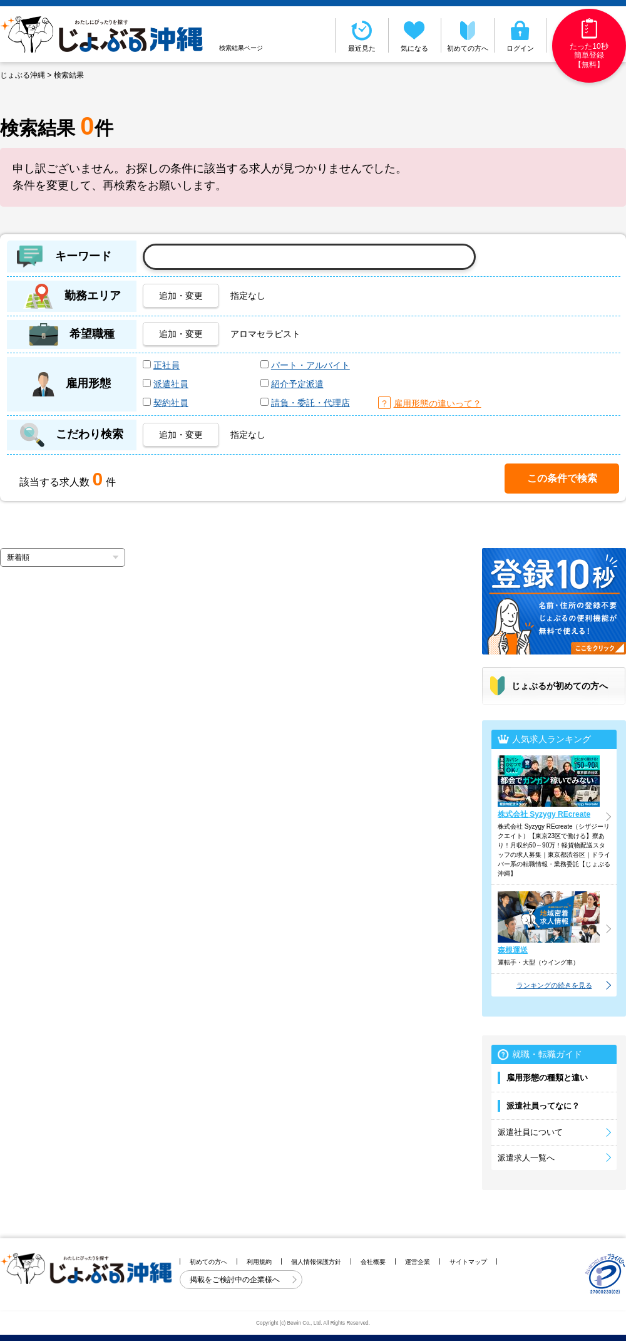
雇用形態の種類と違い (547, 1077)
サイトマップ (468, 1261)
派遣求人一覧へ (526, 1157)
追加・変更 (181, 296)
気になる (415, 35)
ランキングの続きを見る (554, 985)
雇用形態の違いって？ (437, 403)
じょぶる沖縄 (22, 75)
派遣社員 (170, 384)
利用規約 (259, 1261)
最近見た (362, 35)
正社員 (166, 365)
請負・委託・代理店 (310, 403)
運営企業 (417, 1261)
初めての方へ (467, 35)
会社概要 (373, 1261)
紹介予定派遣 (297, 384)
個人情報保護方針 (316, 1261)
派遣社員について (530, 1132)
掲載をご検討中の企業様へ (236, 1279)
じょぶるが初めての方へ (559, 686)
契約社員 (170, 403)
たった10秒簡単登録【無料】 (589, 43)
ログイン (520, 35)
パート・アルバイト (310, 365)
